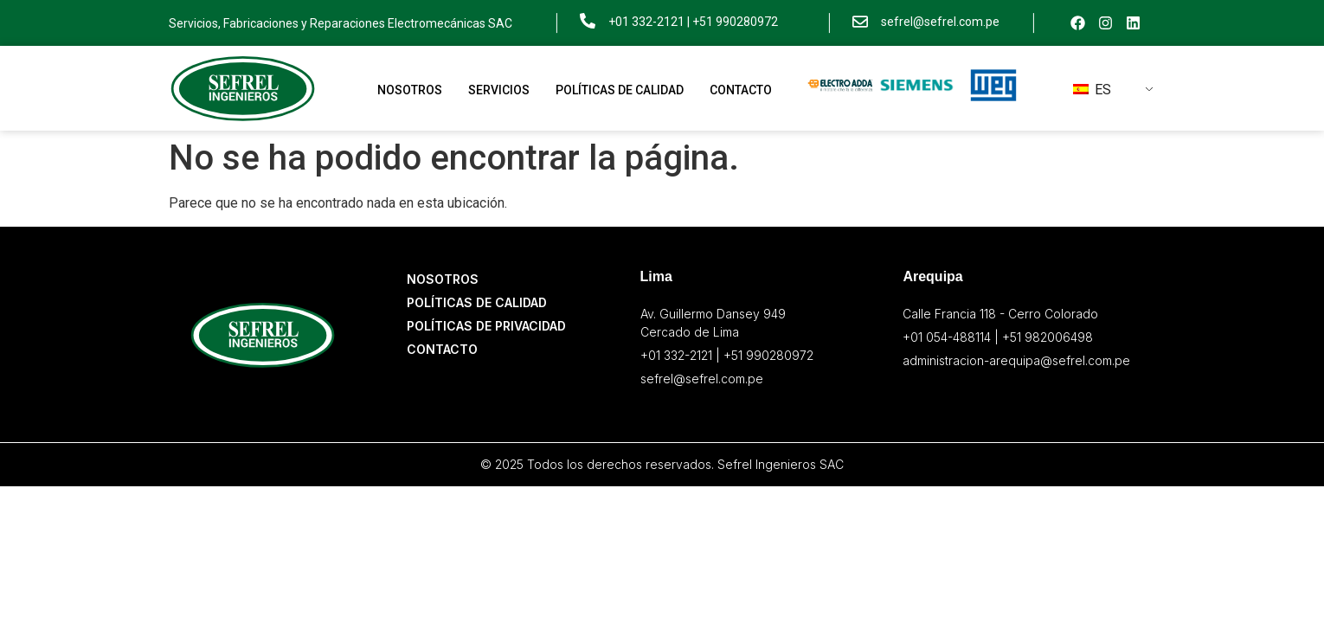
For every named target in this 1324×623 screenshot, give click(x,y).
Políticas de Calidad (620, 90)
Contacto (741, 90)
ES (1092, 89)
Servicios (499, 90)
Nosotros (409, 90)
